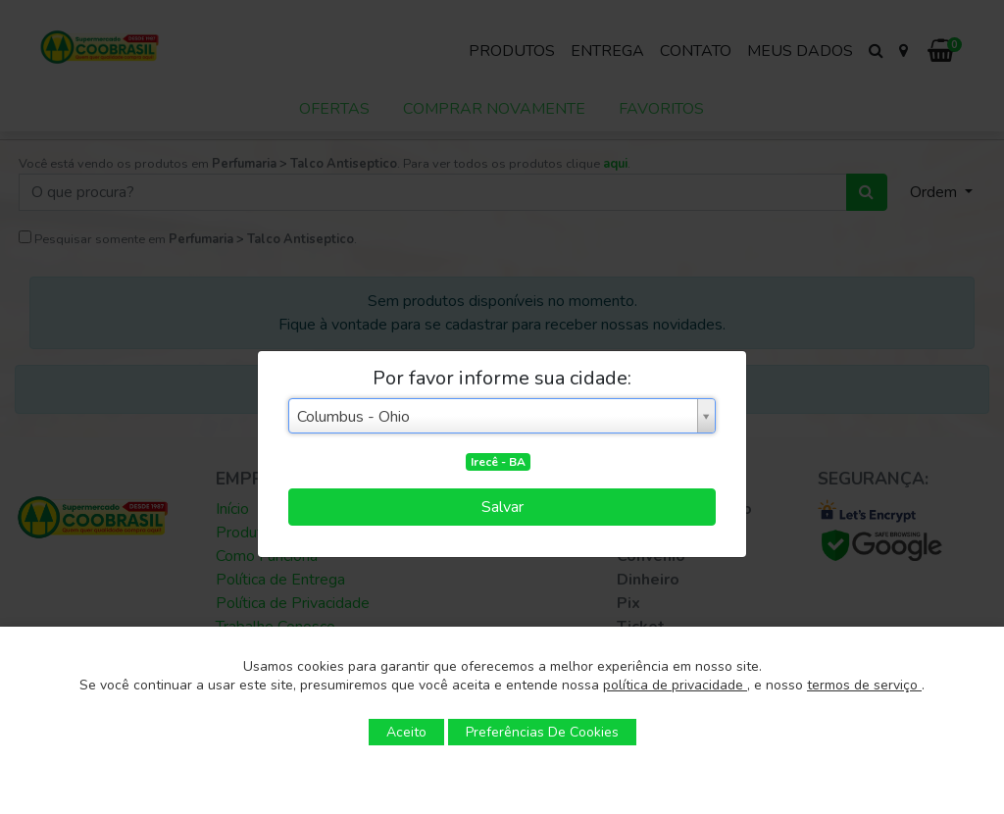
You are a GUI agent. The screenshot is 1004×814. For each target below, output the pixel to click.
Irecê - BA (498, 462)
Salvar (502, 507)
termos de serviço (864, 685)
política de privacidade (675, 685)
